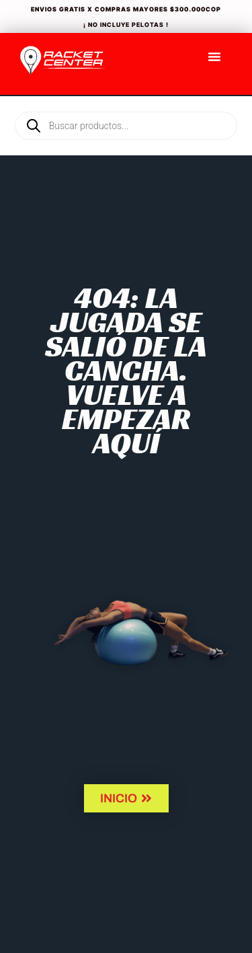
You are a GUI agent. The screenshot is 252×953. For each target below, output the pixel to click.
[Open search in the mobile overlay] (126, 103)
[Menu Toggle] (214, 56)
